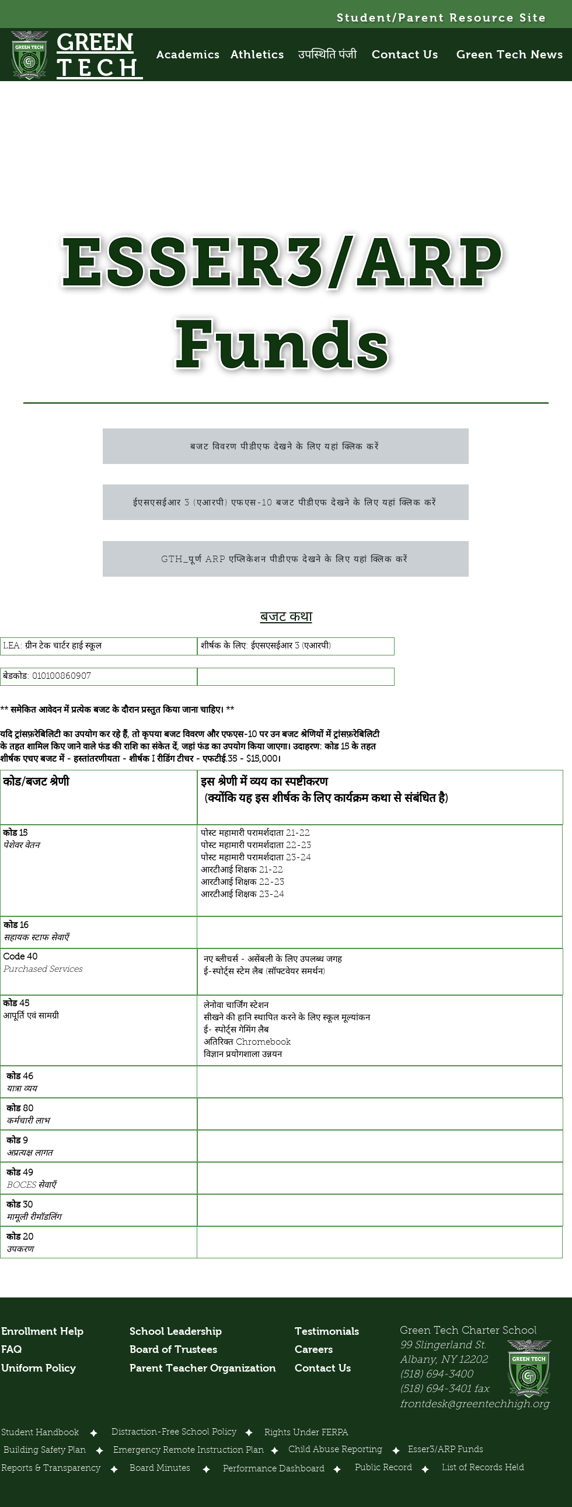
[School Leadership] (175, 1331)
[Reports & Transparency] (51, 1469)
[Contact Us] (411, 54)
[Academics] (193, 54)
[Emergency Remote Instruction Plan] (188, 1451)
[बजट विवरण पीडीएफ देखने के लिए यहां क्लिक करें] (286, 446)
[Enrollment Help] (43, 1331)
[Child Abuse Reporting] (337, 1451)
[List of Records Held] (483, 1469)
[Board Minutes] (159, 1469)
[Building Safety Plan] (44, 1451)
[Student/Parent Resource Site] (442, 17)
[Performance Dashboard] (274, 1470)
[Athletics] (264, 54)
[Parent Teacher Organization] (202, 1368)
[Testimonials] (333, 1331)
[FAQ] (15, 1350)
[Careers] (317, 1350)
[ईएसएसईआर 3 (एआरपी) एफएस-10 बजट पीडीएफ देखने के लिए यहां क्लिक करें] (286, 502)
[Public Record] (383, 1469)
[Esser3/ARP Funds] (446, 1451)
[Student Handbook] (40, 1434)
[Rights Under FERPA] (306, 1434)
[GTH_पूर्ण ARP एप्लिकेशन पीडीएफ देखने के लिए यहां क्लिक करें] (286, 559)
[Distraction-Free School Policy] (173, 1432)
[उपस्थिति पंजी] (334, 54)
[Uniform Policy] (43, 1368)
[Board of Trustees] (175, 1350)
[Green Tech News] (511, 54)
